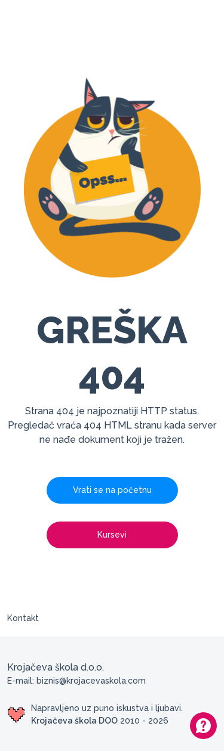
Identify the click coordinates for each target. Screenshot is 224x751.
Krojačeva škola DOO (74, 720)
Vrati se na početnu (112, 490)
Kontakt (23, 618)
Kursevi (112, 534)
